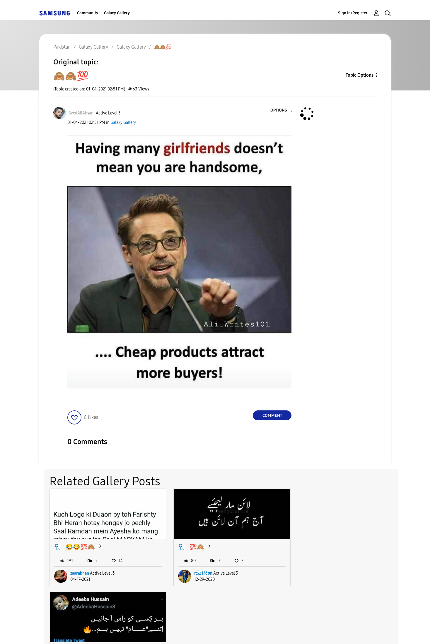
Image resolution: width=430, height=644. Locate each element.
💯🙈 (192, 544)
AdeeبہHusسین (323, 571)
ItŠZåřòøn (199, 571)
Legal (239, 632)
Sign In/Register (353, 13)
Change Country (284, 631)
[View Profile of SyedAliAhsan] (81, 113)
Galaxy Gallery (117, 13)
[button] (281, 110)
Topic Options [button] (359, 75)
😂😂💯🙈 (80, 544)
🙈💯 (312, 544)
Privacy (199, 632)
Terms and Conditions (141, 632)
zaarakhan (79, 571)
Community (87, 13)
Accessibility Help (72, 632)
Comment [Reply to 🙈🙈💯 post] (272, 415)
